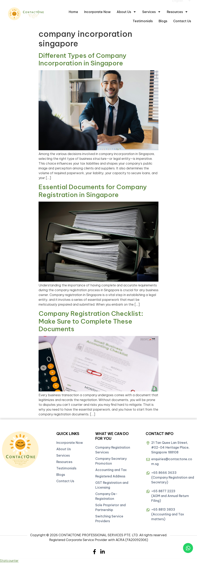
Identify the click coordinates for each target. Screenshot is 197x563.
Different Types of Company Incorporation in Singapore (82, 59)
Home (73, 12)
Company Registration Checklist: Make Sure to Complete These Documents (91, 321)
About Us (126, 11)
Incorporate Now (97, 12)
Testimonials (143, 21)
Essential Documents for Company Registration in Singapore (93, 190)
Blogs (163, 21)
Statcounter (9, 561)
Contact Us (182, 21)
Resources (177, 11)
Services (151, 11)
